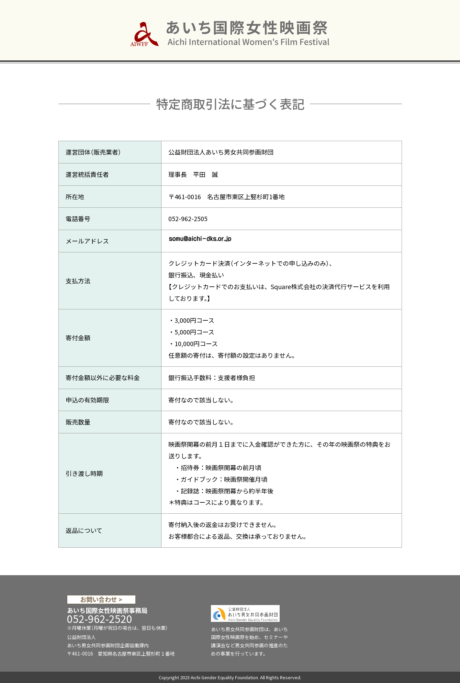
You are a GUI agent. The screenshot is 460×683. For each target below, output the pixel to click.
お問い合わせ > (101, 599)
